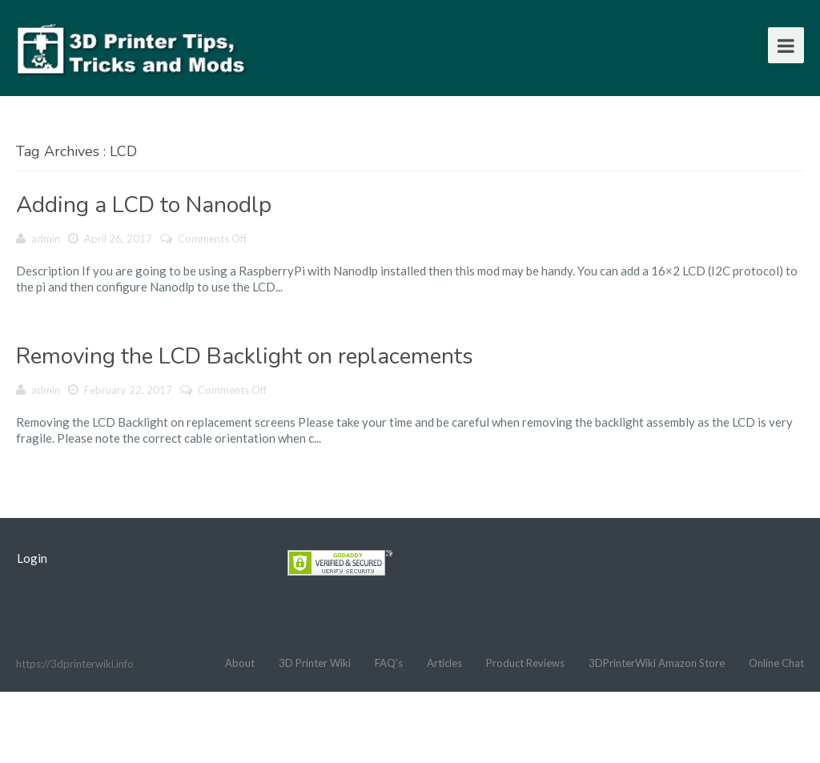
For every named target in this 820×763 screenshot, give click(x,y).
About (240, 663)
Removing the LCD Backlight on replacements (244, 356)
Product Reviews (525, 663)
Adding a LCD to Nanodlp (143, 205)
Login (32, 558)
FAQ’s (389, 663)
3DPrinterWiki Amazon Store (657, 663)
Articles (444, 663)
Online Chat (776, 663)
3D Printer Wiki (315, 663)
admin (45, 238)
